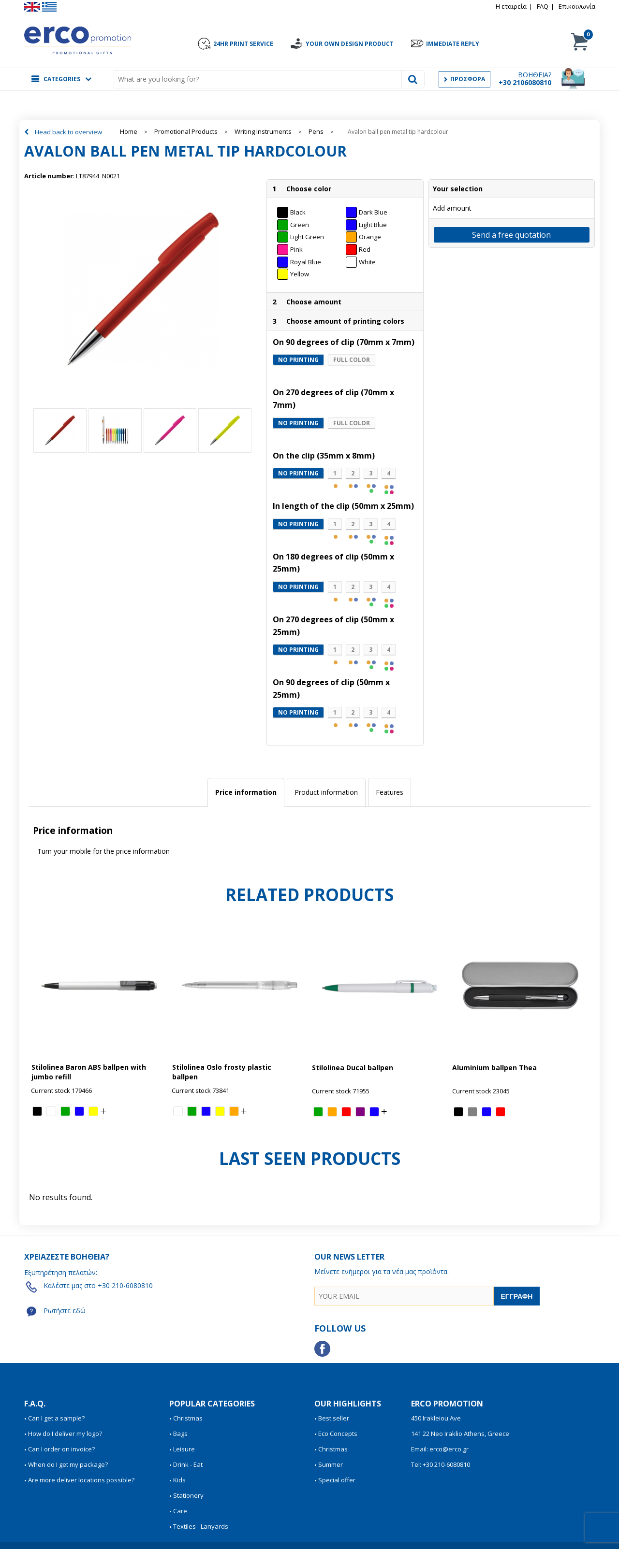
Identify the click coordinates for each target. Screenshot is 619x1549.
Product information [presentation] (326, 792)
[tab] (245, 792)
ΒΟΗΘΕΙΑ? (534, 74)
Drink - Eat (188, 1464)
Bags (180, 1433)
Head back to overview (68, 132)
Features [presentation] (389, 792)
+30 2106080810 (525, 82)
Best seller (333, 1418)
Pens (316, 132)
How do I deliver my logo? (65, 1433)
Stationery (188, 1495)
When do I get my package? (68, 1464)
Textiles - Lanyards (200, 1526)
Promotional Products (186, 132)
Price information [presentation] (246, 792)
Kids (179, 1480)
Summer (330, 1464)
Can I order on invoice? (61, 1449)
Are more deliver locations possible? (81, 1480)
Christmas (188, 1418)
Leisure (184, 1449)
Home (128, 132)
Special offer (336, 1480)
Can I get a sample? (56, 1418)
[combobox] (260, 79)
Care (180, 1510)
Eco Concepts (337, 1433)
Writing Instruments (263, 132)
